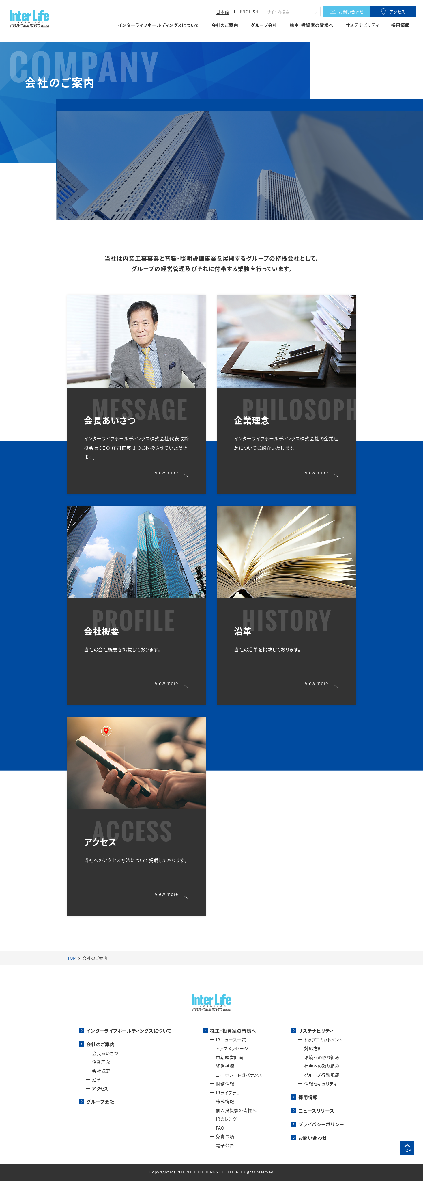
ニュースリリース (316, 1110)
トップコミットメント (323, 1040)
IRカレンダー (229, 1119)
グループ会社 (264, 25)
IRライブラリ (228, 1092)
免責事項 (225, 1136)
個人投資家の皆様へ (236, 1110)
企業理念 (101, 1062)
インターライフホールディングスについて (158, 25)
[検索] (285, 12)
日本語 (222, 11)
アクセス (397, 11)
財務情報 (225, 1083)
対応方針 (313, 1048)
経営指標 (225, 1066)
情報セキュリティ (320, 1083)
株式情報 (225, 1101)
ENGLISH (249, 11)
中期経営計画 (229, 1057)
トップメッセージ (232, 1048)
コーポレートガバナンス (239, 1075)
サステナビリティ (362, 25)
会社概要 (101, 1071)
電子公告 (225, 1145)
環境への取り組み (321, 1057)
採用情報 (400, 25)
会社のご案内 (225, 25)
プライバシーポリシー (321, 1124)
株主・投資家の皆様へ (312, 25)
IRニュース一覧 (231, 1040)
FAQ (220, 1128)
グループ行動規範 (321, 1075)
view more (166, 472)
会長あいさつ (105, 1053)
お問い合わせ (351, 11)
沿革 (96, 1079)
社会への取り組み (321, 1066)
